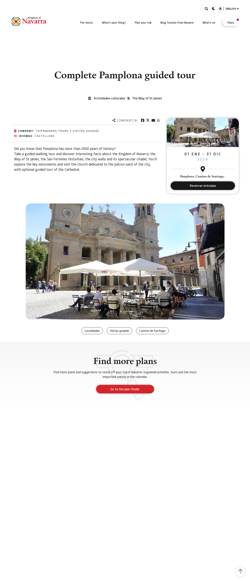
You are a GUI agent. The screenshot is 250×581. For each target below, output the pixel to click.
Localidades (92, 331)
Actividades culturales (109, 98)
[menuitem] (86, 22)
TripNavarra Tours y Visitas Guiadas (67, 130)
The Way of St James (147, 98)
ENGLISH (232, 8)
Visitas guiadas (119, 331)
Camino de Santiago (152, 331)
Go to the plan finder (125, 389)
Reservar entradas (203, 186)
